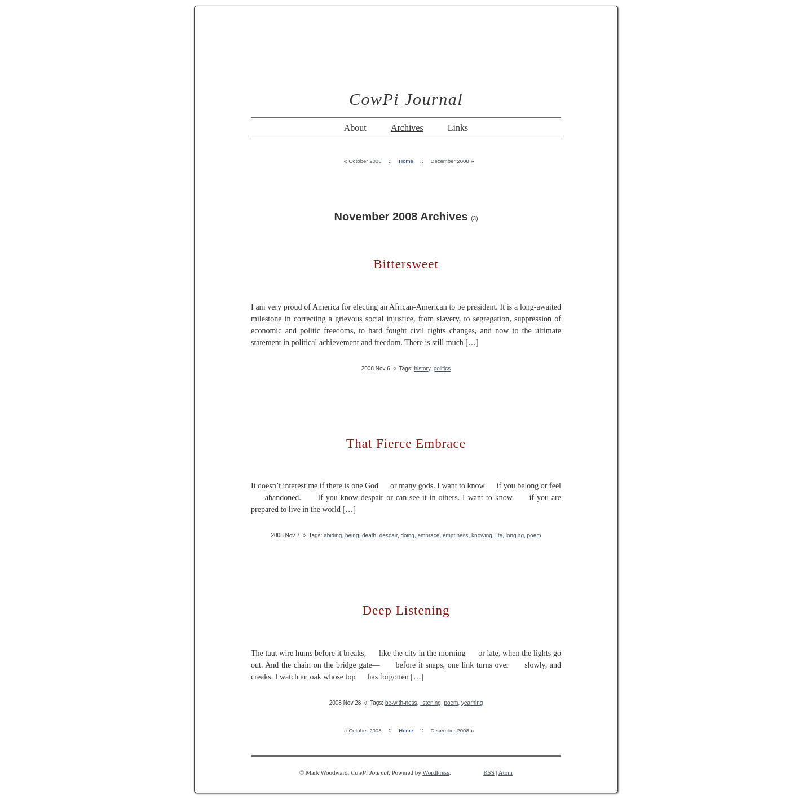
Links (458, 128)
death (369, 535)
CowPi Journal (406, 99)
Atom (505, 772)
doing (407, 535)
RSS (489, 772)
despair (388, 535)
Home (406, 161)
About (355, 128)
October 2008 (364, 161)
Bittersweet (406, 264)
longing (515, 535)
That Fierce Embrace (406, 443)
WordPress (435, 772)
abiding (333, 535)
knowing (481, 535)
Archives (407, 128)
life (498, 535)
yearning (472, 703)
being (352, 535)
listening (430, 703)
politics (442, 368)
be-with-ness (401, 703)
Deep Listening (405, 610)
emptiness (456, 535)
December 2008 (449, 161)
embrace (428, 535)
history (422, 368)
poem (534, 535)
